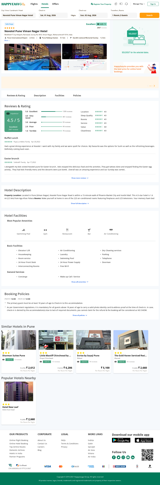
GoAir (90, 443)
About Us (42, 440)
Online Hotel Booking (18, 443)
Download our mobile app (130, 435)
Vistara (91, 453)
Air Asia (91, 450)
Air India (91, 456)
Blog (39, 450)
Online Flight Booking (18, 440)
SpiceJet (91, 447)
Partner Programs (17, 456)
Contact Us (42, 443)
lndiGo (91, 440)
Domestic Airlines (17, 450)
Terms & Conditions (69, 443)
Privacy (64, 447)
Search (149, 15)
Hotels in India (15, 453)
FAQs (63, 440)
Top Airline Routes (17, 447)
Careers (41, 447)
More (7, 40)
